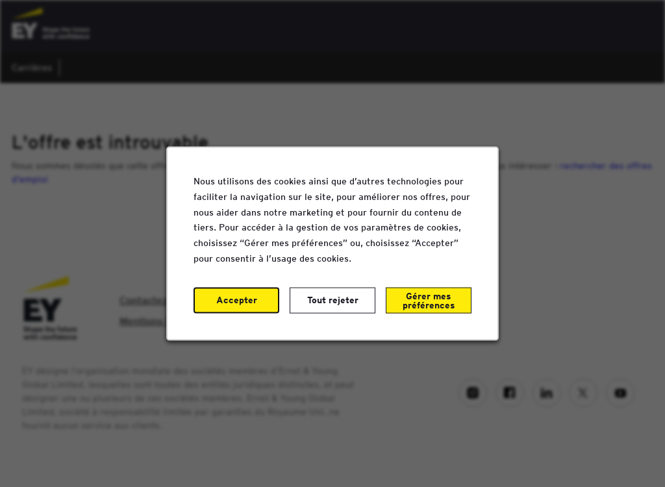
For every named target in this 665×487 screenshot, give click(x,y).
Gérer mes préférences (428, 300)
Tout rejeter (332, 300)
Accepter (236, 300)
